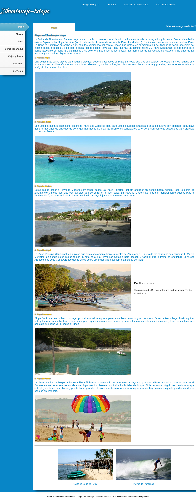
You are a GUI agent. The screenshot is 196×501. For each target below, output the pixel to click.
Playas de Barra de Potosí (85, 484)
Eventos (112, 4)
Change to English (90, 4)
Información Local (165, 4)
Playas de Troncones (143, 484)
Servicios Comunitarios (136, 4)
